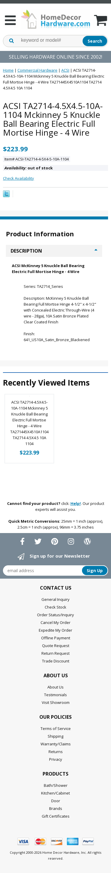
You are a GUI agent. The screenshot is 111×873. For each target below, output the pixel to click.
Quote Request (55, 645)
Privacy (55, 759)
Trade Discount (55, 661)
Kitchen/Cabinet (55, 793)
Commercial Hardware (37, 70)
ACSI (65, 70)
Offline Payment (55, 638)
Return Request (55, 653)
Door (55, 800)
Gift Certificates (56, 816)
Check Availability (18, 178)
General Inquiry (55, 599)
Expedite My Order (55, 630)
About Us (55, 687)
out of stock (28, 168)
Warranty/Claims (56, 744)
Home (8, 70)
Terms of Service (56, 728)
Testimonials (55, 694)
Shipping (55, 736)
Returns (56, 751)
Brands (55, 808)
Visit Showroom (56, 702)
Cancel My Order (55, 622)
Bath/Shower (55, 785)
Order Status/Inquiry (55, 614)
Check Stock (55, 607)
